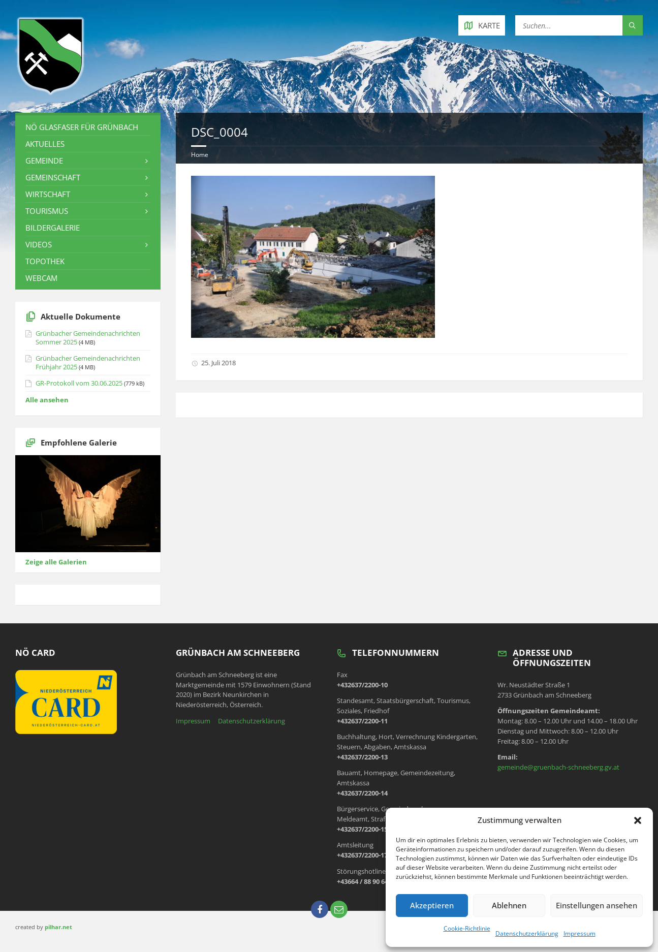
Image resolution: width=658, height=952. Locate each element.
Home (199, 154)
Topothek (45, 261)
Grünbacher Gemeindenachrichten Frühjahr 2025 (88, 362)
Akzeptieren (432, 905)
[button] (638, 820)
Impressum (579, 933)
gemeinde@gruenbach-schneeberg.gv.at (558, 767)
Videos (38, 244)
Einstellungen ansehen (596, 905)
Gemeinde (44, 160)
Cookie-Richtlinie (467, 928)
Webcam (41, 278)
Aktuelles (45, 144)
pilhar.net (58, 927)
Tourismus (46, 211)
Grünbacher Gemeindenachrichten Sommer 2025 (88, 337)
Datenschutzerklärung (526, 933)
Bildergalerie (52, 228)
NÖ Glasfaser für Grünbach (81, 127)
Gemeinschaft (52, 177)
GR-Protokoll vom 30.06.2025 (79, 383)
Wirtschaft (47, 194)
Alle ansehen (47, 399)
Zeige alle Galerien (56, 561)
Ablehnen (509, 905)
